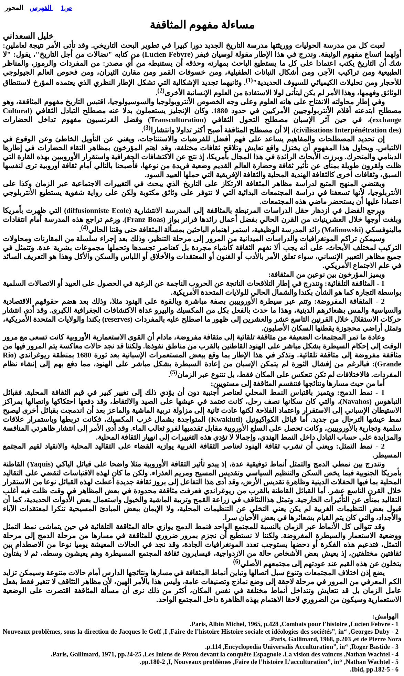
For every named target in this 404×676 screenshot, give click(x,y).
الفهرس (41, 7)
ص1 (66, 7)
